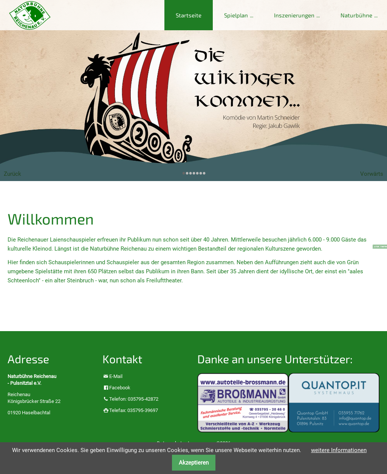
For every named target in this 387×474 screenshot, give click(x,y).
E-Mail (115, 376)
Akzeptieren (194, 462)
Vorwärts (371, 173)
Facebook (119, 387)
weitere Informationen (339, 450)
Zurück (12, 173)
